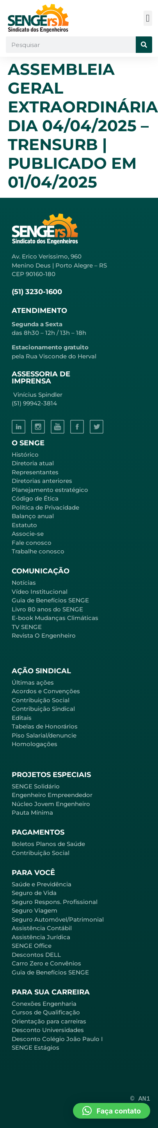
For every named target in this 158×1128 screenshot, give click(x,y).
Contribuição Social (40, 700)
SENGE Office (31, 945)
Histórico (25, 454)
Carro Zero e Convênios (46, 963)
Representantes (35, 472)
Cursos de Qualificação (46, 1012)
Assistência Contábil (42, 928)
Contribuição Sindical (43, 708)
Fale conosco (31, 542)
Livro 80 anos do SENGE (47, 609)
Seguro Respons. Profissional (55, 902)
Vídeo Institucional (39, 591)
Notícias (24, 582)
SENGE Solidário (36, 786)
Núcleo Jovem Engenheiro (51, 804)
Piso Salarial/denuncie (44, 735)
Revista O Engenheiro (44, 635)
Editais (22, 717)
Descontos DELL (36, 954)
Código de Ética (35, 498)
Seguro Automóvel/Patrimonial (58, 919)
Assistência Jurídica (41, 937)
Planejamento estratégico (50, 490)
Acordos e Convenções (46, 691)
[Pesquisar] (144, 44)
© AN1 (140, 1098)
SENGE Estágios (35, 1047)
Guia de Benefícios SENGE (50, 972)
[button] (148, 18)
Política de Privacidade (45, 507)
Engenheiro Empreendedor (52, 795)
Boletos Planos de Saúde (48, 844)
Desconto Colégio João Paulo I (57, 1039)
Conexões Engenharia (44, 1003)
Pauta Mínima (32, 812)
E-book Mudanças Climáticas (55, 618)
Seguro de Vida (34, 893)
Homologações (34, 744)
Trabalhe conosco (38, 551)
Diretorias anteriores (42, 480)
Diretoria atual (33, 463)
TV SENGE (27, 627)
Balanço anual (33, 516)
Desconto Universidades (48, 1030)
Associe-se (28, 533)
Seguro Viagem (34, 910)
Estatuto (24, 525)
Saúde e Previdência (41, 884)
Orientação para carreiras (49, 1021)
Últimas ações (33, 682)
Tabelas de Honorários (45, 726)
